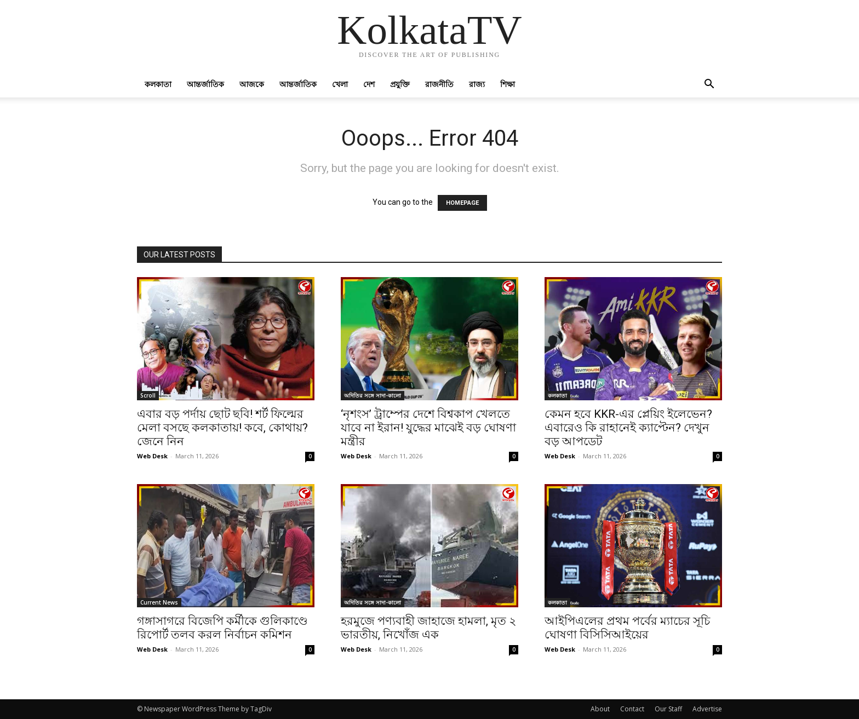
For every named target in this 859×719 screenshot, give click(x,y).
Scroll (148, 395)
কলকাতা (158, 84)
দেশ (369, 84)
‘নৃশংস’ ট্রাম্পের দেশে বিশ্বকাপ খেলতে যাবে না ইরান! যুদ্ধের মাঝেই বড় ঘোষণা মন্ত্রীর (428, 427)
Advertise (707, 709)
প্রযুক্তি (400, 84)
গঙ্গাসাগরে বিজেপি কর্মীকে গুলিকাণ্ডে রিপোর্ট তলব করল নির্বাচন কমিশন (222, 627)
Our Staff (668, 709)
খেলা (340, 84)
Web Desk (152, 456)
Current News (159, 602)
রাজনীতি (439, 84)
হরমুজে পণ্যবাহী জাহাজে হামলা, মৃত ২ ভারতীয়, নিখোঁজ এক (429, 627)
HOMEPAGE (462, 202)
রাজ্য (477, 84)
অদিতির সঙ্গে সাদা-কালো (372, 395)
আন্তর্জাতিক (205, 84)
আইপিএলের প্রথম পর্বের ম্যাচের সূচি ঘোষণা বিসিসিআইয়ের (627, 627)
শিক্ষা (507, 84)
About (600, 709)
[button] (709, 85)
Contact (632, 709)
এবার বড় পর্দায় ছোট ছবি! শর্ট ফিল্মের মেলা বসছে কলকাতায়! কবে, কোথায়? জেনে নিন (222, 427)
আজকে (251, 84)
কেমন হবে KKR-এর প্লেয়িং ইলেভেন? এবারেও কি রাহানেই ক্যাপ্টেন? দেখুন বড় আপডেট (628, 427)
